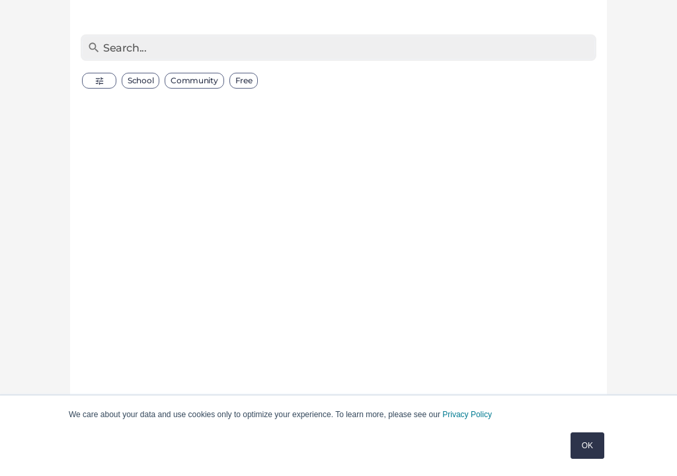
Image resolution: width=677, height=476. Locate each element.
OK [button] (587, 445)
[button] (99, 81)
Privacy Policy (467, 414)
